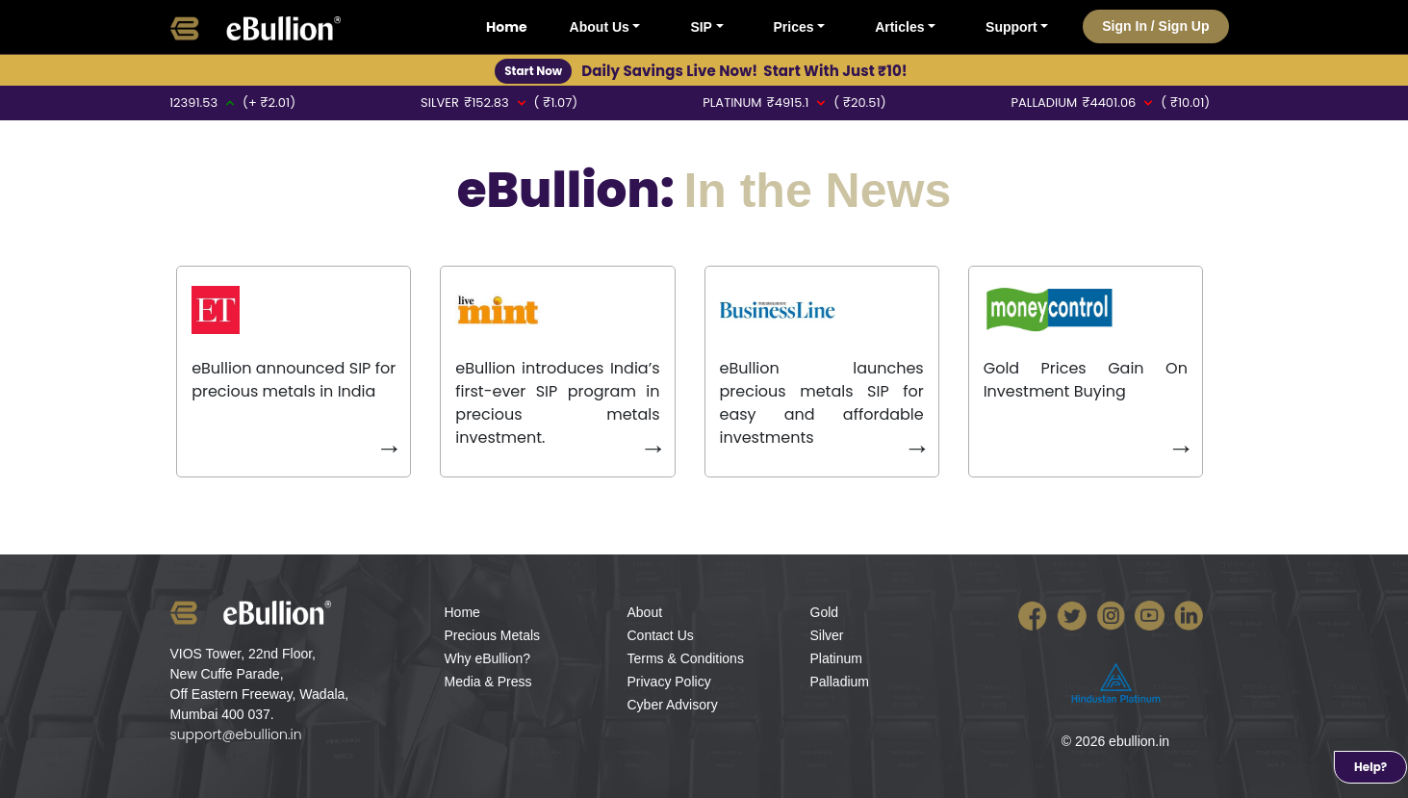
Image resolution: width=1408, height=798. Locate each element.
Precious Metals (493, 635)
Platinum (836, 658)
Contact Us (660, 635)
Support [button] (1011, 27)
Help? (1370, 767)
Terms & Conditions (685, 658)
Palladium (839, 681)
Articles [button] (899, 27)
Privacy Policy (669, 681)
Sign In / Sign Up (1155, 26)
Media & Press (488, 681)
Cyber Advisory (672, 704)
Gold (824, 612)
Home (506, 27)
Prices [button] (794, 27)
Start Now (533, 71)
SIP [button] (701, 27)
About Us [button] (599, 27)
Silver (827, 635)
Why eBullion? (488, 658)
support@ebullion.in (236, 734)
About (645, 612)
